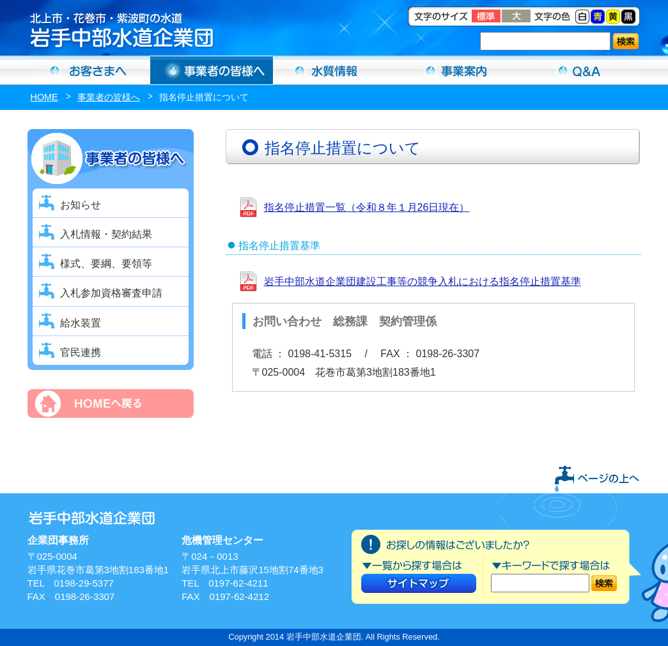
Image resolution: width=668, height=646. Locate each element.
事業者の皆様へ (108, 97)
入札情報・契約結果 (106, 234)
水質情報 (334, 70)
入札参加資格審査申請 (111, 293)
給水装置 (80, 323)
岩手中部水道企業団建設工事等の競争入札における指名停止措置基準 (422, 281)
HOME (44, 97)
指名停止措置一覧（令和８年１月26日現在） (367, 207)
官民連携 (80, 352)
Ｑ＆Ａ (579, 70)
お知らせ (80, 204)
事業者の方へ (211, 70)
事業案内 (457, 70)
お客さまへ (88, 70)
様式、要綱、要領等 (106, 263)
